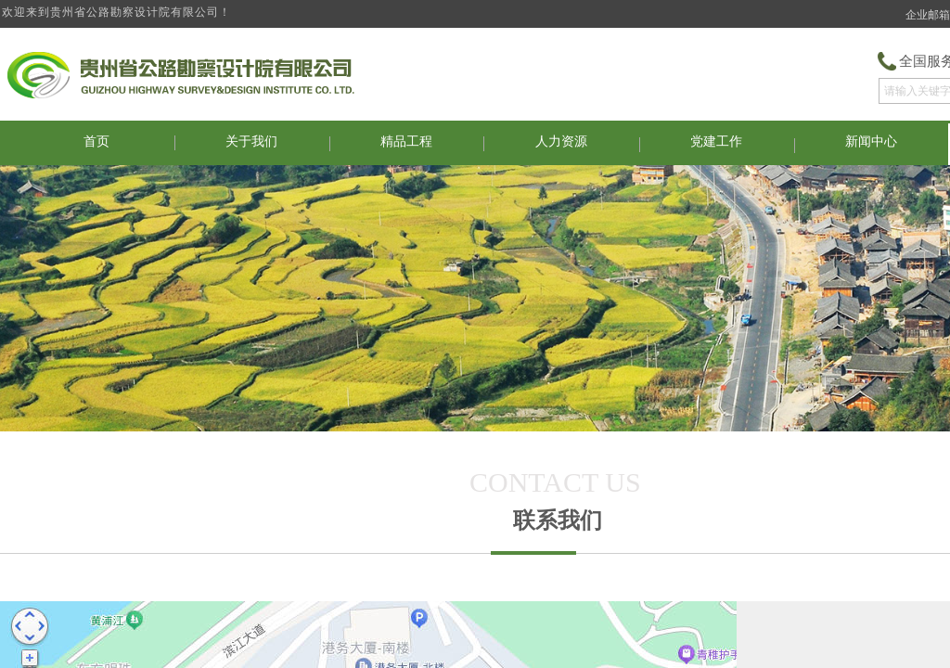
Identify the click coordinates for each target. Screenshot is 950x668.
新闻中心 (871, 141)
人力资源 (561, 141)
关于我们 (251, 141)
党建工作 (716, 141)
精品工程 (406, 141)
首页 (96, 141)
